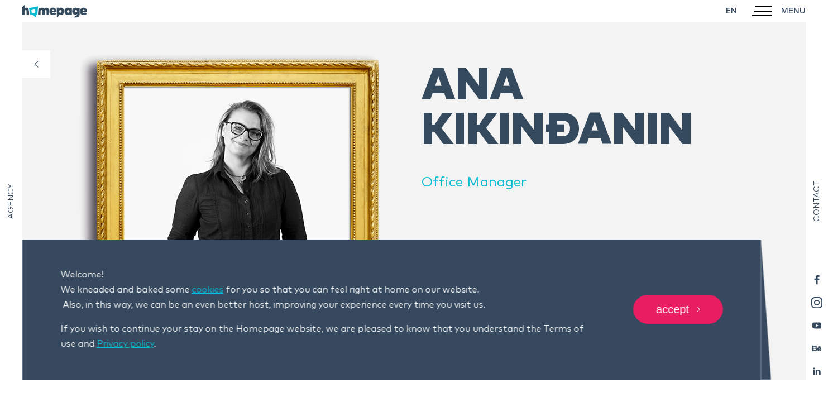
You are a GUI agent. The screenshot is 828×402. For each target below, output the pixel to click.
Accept (678, 310)
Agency (11, 201)
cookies (207, 289)
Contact (817, 201)
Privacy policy (125, 343)
